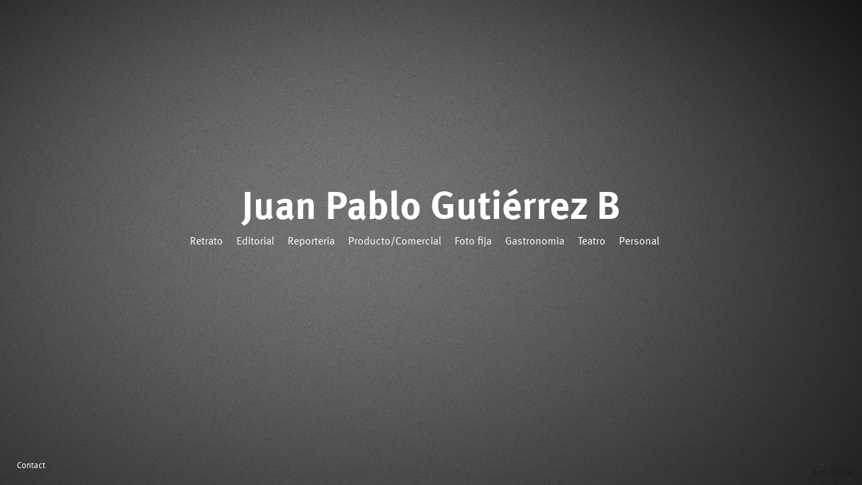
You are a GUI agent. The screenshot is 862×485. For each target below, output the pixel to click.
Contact (31, 465)
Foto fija (473, 241)
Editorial (255, 241)
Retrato (206, 241)
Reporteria (311, 241)
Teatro (591, 241)
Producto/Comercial (394, 241)
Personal (639, 241)
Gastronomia (534, 241)
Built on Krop (832, 472)
